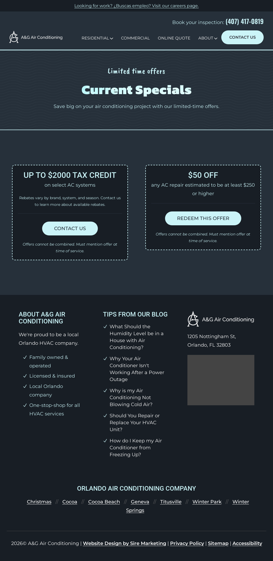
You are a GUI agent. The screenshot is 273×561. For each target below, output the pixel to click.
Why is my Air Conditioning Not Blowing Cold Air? (131, 397)
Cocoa (69, 502)
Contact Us (242, 37)
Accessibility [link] (247, 543)
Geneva (140, 502)
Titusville (171, 502)
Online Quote (174, 38)
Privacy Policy (187, 543)
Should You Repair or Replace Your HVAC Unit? (135, 422)
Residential (95, 38)
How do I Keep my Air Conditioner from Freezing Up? (136, 448)
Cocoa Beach (104, 502)
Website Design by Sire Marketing (124, 543)
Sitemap (218, 543)
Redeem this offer (203, 218)
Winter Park (207, 502)
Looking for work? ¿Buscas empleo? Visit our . (136, 5)
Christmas (39, 502)
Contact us (70, 228)
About (205, 38)
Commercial (135, 38)
